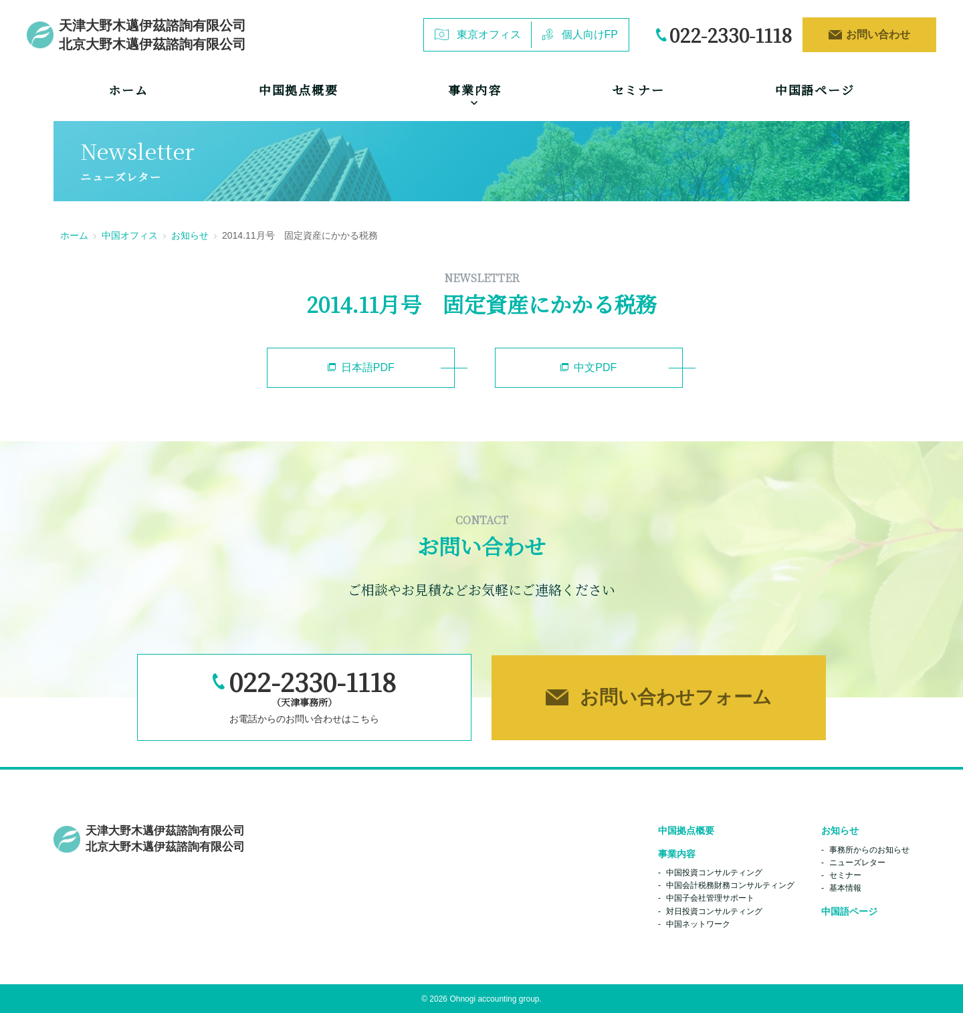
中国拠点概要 (298, 89)
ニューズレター (857, 862)
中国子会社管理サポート (710, 898)
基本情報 (845, 887)
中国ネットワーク (698, 923)
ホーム (128, 89)
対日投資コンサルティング (714, 910)
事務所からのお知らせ (869, 849)
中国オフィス (130, 235)
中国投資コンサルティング (714, 872)
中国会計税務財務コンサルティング (730, 884)
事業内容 (677, 853)
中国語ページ (815, 89)
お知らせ (190, 235)
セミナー (638, 89)
